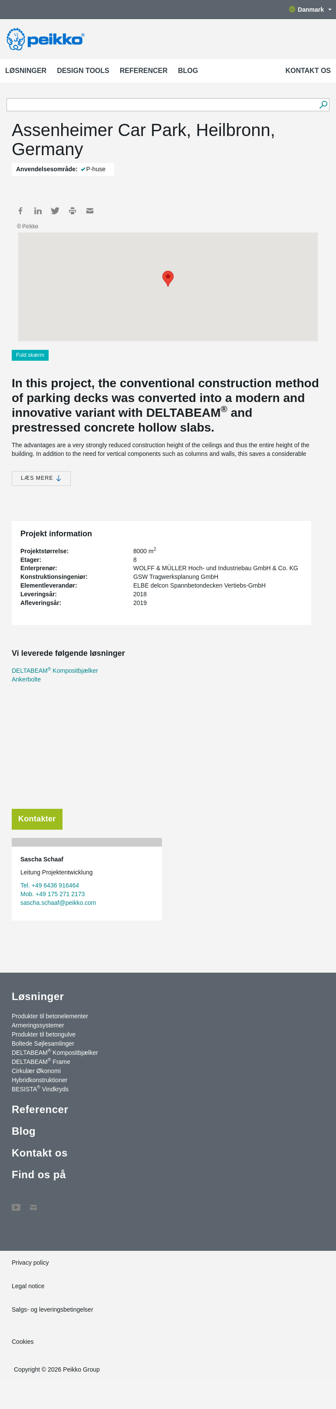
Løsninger (25, 70)
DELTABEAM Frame (41, 1061)
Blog (188, 70)
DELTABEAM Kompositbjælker (55, 670)
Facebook (20, 210)
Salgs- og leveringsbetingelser (52, 1309)
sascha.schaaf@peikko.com (58, 902)
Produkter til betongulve (44, 1034)
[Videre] (323, 105)
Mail (90, 210)
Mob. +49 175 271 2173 (52, 894)
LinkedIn (37, 210)
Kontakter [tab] (37, 818)
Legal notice (28, 1286)
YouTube (16, 1203)
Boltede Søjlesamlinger (43, 1043)
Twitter (55, 210)
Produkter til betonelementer (50, 1016)
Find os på (39, 1174)
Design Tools (83, 70)
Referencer (144, 70)
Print (72, 210)
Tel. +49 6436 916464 (49, 885)
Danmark (310, 9)
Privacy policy (30, 1262)
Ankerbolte (26, 679)
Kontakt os (308, 70)
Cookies (23, 1341)
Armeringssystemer (38, 1025)
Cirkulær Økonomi (36, 1070)
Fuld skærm (30, 355)
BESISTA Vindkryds (40, 1089)
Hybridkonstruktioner (39, 1080)
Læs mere (41, 478)
